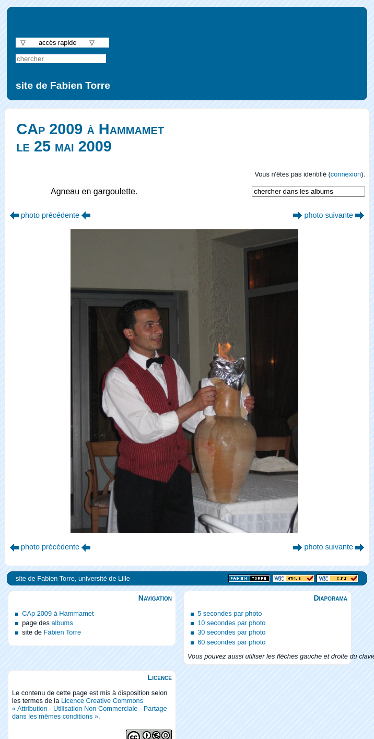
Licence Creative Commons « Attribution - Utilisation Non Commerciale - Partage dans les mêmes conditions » (89, 708)
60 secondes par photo (231, 642)
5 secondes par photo (229, 613)
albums (62, 623)
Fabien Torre (62, 632)
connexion (346, 174)
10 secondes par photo (231, 623)
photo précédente (50, 215)
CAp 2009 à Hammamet (58, 613)
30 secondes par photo (231, 632)
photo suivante (328, 215)
